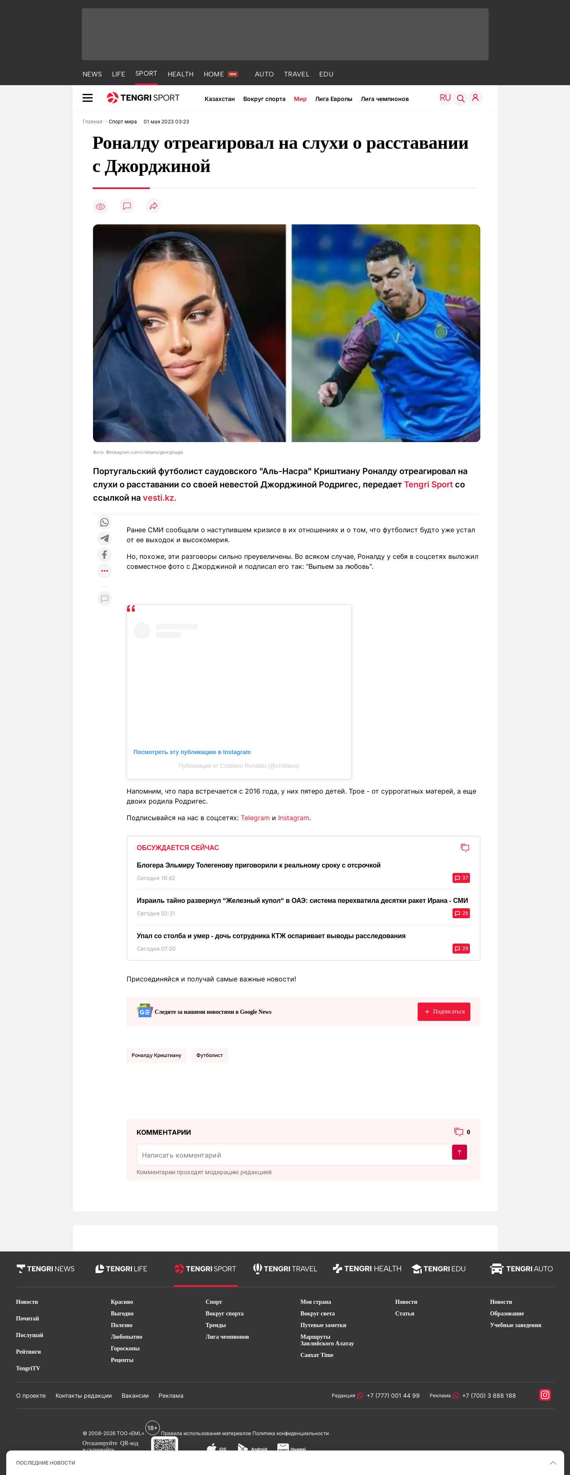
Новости (27, 1302)
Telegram (255, 818)
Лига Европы (333, 98)
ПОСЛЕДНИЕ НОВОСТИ (45, 1463)
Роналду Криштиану (156, 1055)
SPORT (146, 73)
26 (461, 913)
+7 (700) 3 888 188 (487, 1395)
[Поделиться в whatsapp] (104, 523)
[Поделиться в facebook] (104, 555)
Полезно (121, 1325)
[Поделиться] (153, 206)
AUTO (264, 74)
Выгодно (122, 1313)
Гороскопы (125, 1348)
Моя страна (316, 1302)
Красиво (122, 1302)
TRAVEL (296, 74)
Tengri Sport (428, 484)
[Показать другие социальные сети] (104, 571)
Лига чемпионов (385, 98)
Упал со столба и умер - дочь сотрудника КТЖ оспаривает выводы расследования (271, 935)
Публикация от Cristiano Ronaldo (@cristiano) (239, 765)
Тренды (215, 1325)
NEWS (92, 74)
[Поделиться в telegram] (104, 539)
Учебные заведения (515, 1325)
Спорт (213, 1302)
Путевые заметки (324, 1325)
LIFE (118, 74)
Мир (300, 98)
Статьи (404, 1313)
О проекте (31, 1395)
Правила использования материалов (206, 1433)
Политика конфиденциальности (290, 1433)
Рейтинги (28, 1352)
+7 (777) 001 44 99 (391, 1395)
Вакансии (135, 1395)
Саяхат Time (317, 1355)
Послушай (30, 1335)
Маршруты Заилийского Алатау (327, 1340)
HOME (214, 74)
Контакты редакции (84, 1395)
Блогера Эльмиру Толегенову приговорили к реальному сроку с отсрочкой (259, 865)
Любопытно (126, 1337)
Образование (507, 1313)
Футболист (209, 1055)
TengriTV (28, 1368)
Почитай (27, 1318)
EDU (326, 74)
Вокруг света (318, 1313)
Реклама (171, 1395)
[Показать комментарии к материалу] (104, 599)
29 (461, 948)
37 (461, 878)
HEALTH (181, 74)
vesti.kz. (159, 498)
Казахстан (220, 98)
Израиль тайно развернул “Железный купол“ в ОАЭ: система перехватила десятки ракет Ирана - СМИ (302, 900)
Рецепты (122, 1360)
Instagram (293, 818)
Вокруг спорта (264, 98)
